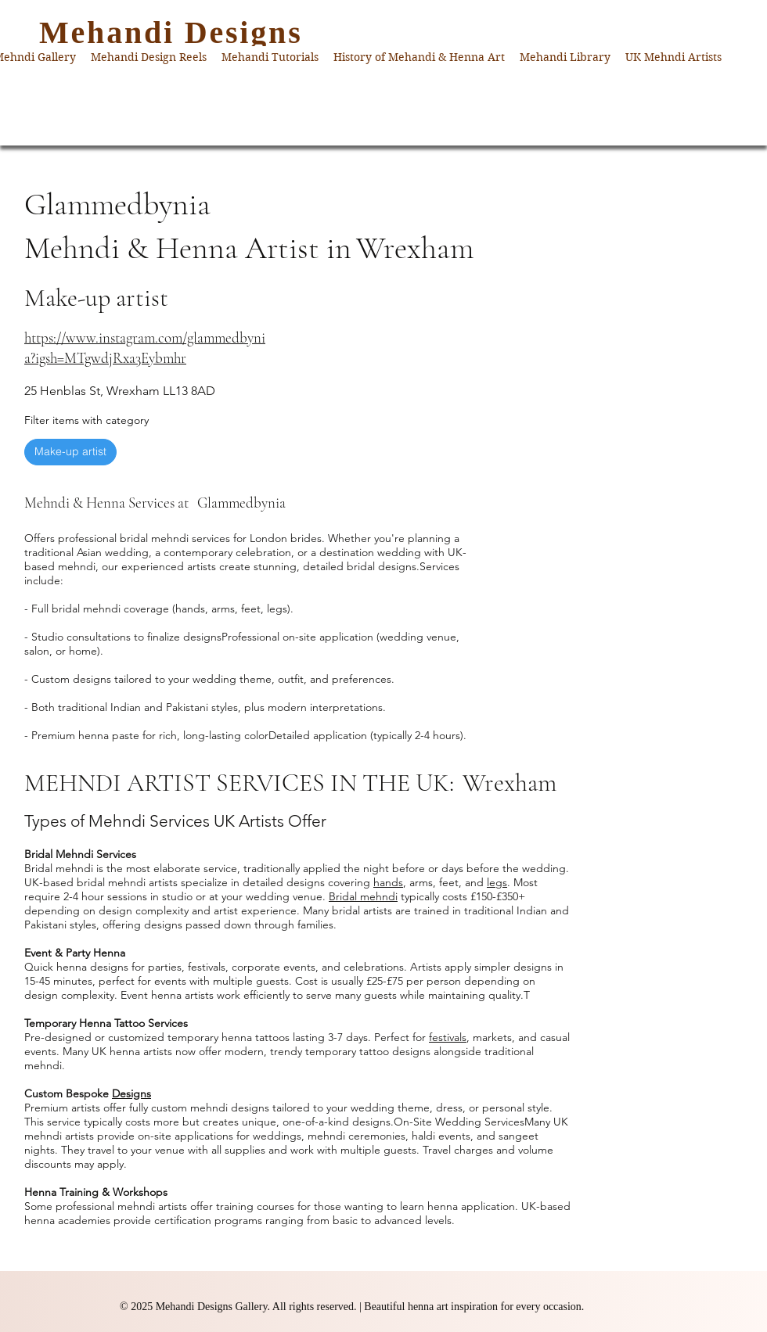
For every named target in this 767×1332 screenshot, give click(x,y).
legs (497, 882)
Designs (131, 1093)
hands (388, 882)
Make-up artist (70, 450)
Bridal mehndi (363, 896)
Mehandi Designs (171, 32)
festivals (447, 1037)
